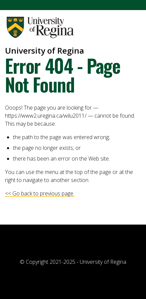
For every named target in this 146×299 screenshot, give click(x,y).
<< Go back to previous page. (39, 193)
